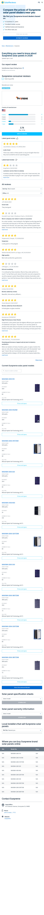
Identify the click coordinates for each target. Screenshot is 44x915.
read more (6, 177)
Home (3, 46)
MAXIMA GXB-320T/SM (10, 534)
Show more (39, 360)
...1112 (10, 812)
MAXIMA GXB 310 (8, 379)
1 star (3, 124)
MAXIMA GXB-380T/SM (10, 657)
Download (22, 702)
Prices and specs (22, 403)
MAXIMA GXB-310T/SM (10, 441)
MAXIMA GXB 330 (8, 564)
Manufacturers (9, 46)
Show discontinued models (22, 687)
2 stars (4, 121)
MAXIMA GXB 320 (8, 472)
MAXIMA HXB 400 (8, 503)
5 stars (4, 114)
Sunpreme (8, 818)
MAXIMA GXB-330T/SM (10, 626)
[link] (8, 2)
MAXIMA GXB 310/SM (9, 410)
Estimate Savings (22, 38)
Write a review (22, 134)
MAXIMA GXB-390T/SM (10, 595)
